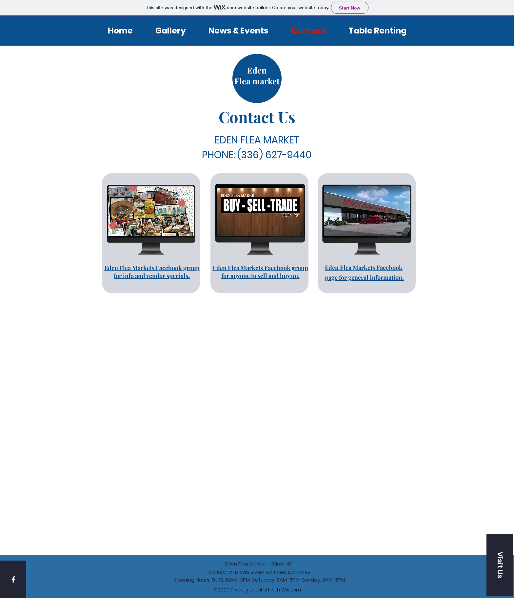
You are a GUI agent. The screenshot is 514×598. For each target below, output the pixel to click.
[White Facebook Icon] (13, 579)
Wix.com (291, 589)
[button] (499, 565)
